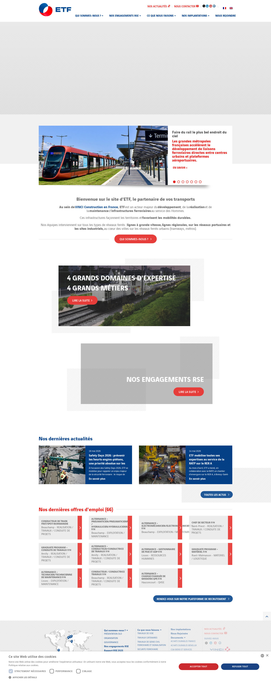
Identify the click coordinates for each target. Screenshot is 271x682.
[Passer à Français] (224, 7)
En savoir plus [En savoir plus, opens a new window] (46, 665)
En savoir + (180, 167)
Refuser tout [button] (240, 666)
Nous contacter (186, 6)
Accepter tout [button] (198, 666)
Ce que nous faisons (160, 15)
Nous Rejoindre (225, 15)
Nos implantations (194, 15)
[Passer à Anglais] (231, 7)
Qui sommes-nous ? (88, 15)
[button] (90, 677)
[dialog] (135, 666)
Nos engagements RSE (124, 15)
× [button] (267, 655)
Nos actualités (158, 6)
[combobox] (262, 655)
